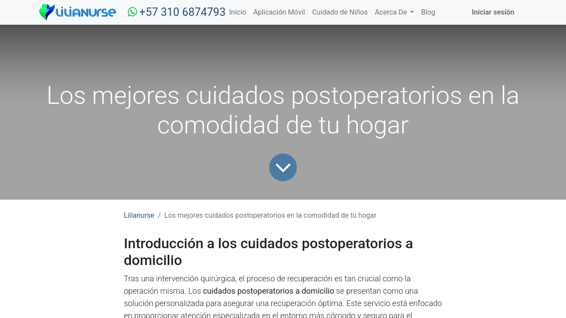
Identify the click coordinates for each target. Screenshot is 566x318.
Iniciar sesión (493, 12)
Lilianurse (139, 215)
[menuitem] (237, 12)
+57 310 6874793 (182, 12)
